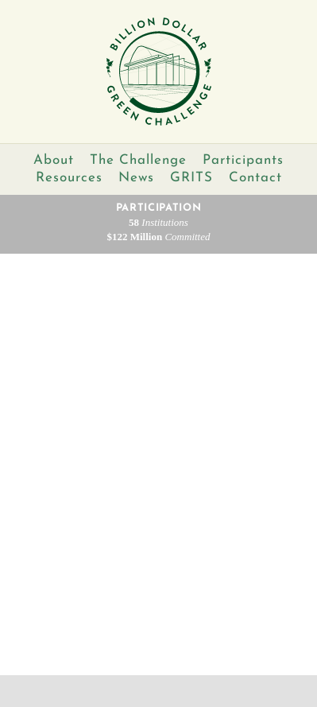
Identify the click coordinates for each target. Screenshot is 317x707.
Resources (69, 178)
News (136, 178)
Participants (243, 160)
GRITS (191, 178)
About (53, 160)
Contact (255, 178)
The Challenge (138, 160)
